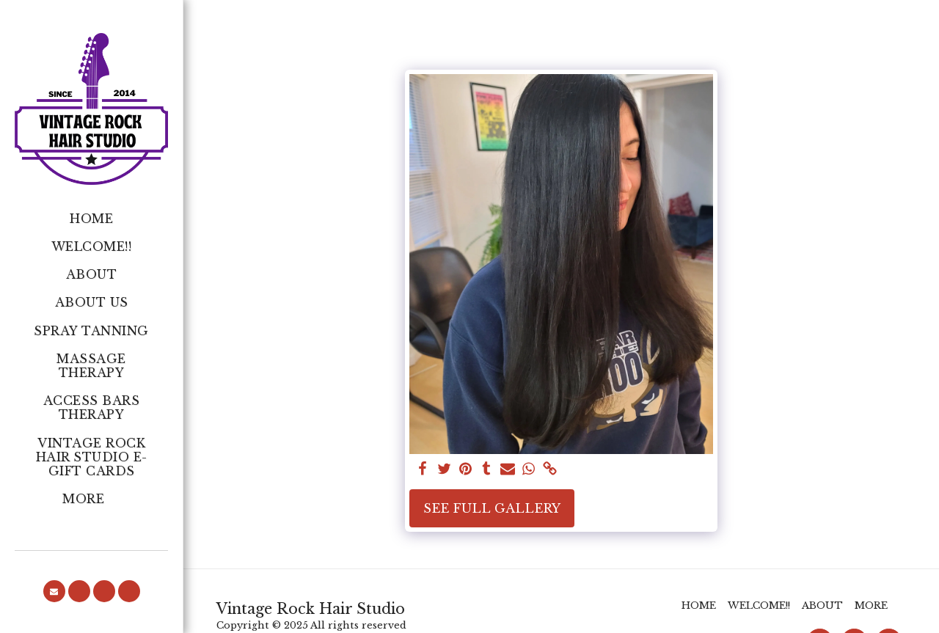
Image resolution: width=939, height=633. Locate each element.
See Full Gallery (491, 508)
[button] (54, 591)
